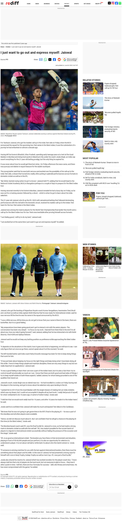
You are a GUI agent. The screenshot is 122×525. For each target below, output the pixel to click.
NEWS (37, 3)
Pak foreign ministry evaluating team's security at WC (112, 129)
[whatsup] (120, 3)
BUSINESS (47, 3)
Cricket (8, 47)
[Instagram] (113, 3)
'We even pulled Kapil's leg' (94, 168)
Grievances (101, 518)
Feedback (79, 518)
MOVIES (57, 3)
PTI (7, 59)
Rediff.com (37, 518)
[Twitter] (109, 3)
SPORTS (76, 3)
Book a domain (50, 512)
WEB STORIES (89, 244)
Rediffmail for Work (38, 512)
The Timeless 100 (84, 512)
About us (85, 518)
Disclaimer (56, 518)
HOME (28, 3)
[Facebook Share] (54, 59)
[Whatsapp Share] (45, 59)
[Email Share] (40, 59)
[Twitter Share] (49, 59)
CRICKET (66, 3)
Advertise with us (46, 518)
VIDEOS (86, 315)
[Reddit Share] (58, 59)
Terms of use (93, 518)
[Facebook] (116, 3)
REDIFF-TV (98, 3)
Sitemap (72, 518)
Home (2, 47)
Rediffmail (61, 512)
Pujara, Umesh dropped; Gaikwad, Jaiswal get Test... (108, 197)
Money (68, 512)
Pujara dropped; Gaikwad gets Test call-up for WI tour (111, 86)
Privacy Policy (64, 518)
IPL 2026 (86, 457)
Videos (75, 512)
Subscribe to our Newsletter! (56, 484)
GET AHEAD (87, 3)
